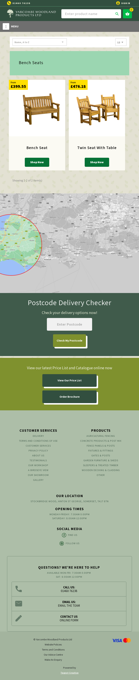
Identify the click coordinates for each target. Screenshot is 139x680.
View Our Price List (70, 380)
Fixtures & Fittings (100, 450)
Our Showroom (38, 475)
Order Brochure (70, 397)
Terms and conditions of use (38, 440)
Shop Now (37, 162)
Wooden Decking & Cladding (101, 470)
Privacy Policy (38, 450)
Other (101, 475)
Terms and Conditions (53, 649)
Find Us (69, 535)
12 (121, 42)
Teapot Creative (69, 672)
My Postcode (69, 340)
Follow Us (69, 543)
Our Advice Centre (53, 654)
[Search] (91, 13)
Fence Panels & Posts (101, 445)
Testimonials (38, 460)
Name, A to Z (39, 42)
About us (38, 455)
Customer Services (38, 445)
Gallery (38, 480)
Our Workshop (38, 465)
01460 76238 (21, 3)
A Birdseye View (38, 470)
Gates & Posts (100, 455)
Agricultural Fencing (101, 436)
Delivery (38, 436)
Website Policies (53, 644)
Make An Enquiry (53, 659)
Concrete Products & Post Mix (100, 440)
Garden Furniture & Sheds (100, 460)
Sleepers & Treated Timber (100, 465)
